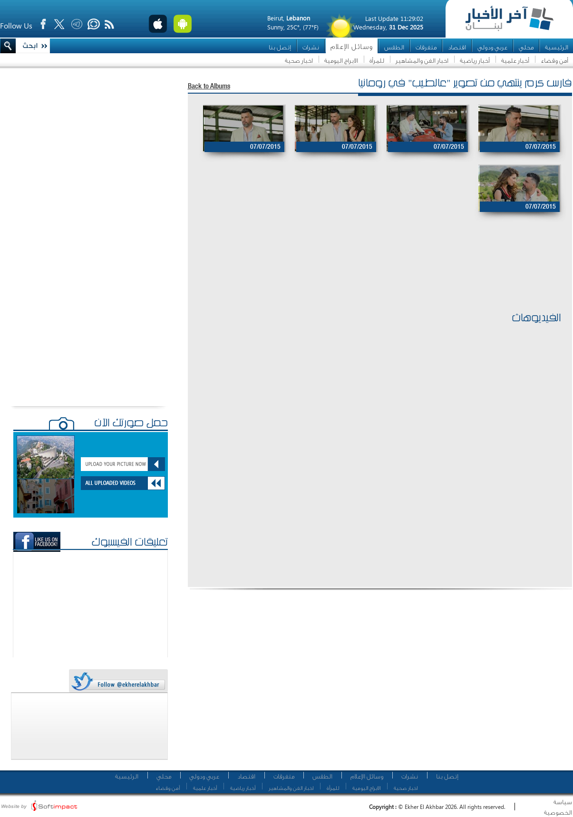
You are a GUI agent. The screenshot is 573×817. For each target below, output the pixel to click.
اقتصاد (457, 47)
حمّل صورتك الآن (131, 424)
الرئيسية (556, 47)
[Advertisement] (375, 279)
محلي (526, 47)
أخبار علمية (515, 60)
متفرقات (426, 47)
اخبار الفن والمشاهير (422, 60)
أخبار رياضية (475, 60)
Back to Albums (209, 86)
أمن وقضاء (554, 60)
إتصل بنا (280, 47)
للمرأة (376, 60)
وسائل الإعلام (351, 47)
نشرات (310, 47)
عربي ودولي (492, 47)
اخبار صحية (299, 60)
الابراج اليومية (341, 60)
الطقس (394, 47)
